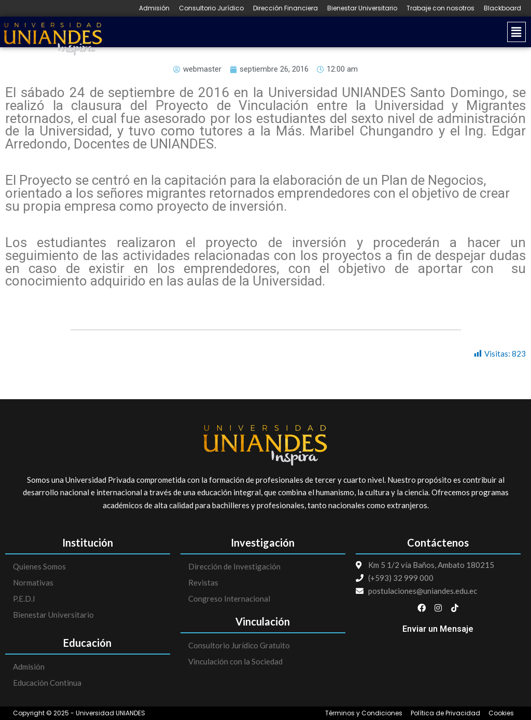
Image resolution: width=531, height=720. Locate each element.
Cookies (501, 713)
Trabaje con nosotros (440, 8)
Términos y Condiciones (363, 713)
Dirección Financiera (285, 8)
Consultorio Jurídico (211, 8)
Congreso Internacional (229, 598)
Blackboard (502, 8)
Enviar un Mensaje (437, 629)
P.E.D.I (24, 598)
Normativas (33, 582)
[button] (318, 32)
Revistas (203, 582)
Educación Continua (47, 682)
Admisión (154, 8)
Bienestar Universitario (362, 8)
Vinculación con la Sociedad (235, 661)
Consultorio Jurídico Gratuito (239, 645)
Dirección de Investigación (234, 566)
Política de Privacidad (445, 713)
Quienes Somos (39, 566)
